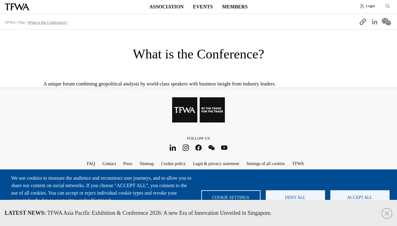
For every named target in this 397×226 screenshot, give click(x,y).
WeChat (211, 147)
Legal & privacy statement (216, 163)
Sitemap (147, 163)
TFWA (17, 7)
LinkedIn (173, 147)
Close (386, 213)
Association (166, 6)
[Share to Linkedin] (374, 21)
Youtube (224, 147)
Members (235, 6)
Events (203, 6)
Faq (22, 22)
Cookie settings (230, 197)
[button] (363, 21)
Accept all (359, 197)
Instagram (186, 147)
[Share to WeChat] (386, 21)
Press (127, 163)
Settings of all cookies (266, 163)
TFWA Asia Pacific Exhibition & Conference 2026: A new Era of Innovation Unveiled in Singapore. (138, 213)
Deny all (295, 197)
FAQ (91, 163)
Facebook (199, 147)
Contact (109, 163)
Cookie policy (173, 163)
